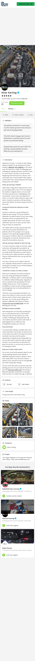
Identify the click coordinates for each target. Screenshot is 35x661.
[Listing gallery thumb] (17, 414)
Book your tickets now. (15, 370)
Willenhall (11, 167)
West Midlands (19, 167)
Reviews (12, 109)
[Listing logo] (4, 87)
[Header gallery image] (17, 66)
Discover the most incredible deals (12, 303)
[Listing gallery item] (9, 432)
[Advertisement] (17, 26)
